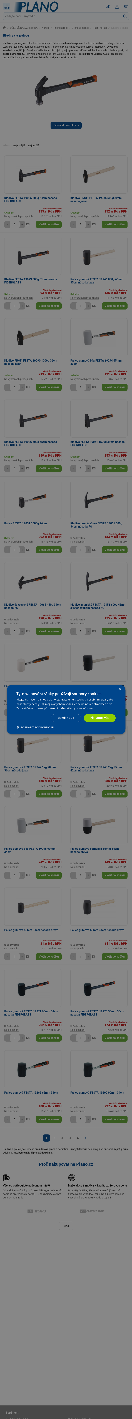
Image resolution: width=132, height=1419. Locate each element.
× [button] (119, 689)
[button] (35, 727)
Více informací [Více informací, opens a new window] (85, 708)
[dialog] (66, 709)
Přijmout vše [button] (99, 718)
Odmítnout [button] (66, 718)
